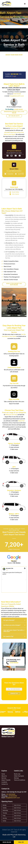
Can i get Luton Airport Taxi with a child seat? (13, 630)
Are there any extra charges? (12, 625)
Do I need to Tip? (8, 636)
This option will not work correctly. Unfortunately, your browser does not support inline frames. (14, 62)
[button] (2, 579)
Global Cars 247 (7, 736)
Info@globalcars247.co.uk (16, 96)
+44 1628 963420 (10, 794)
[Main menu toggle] (25, 3)
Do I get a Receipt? (9, 620)
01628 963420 (17, 94)
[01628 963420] (7, 663)
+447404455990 (12, 796)
